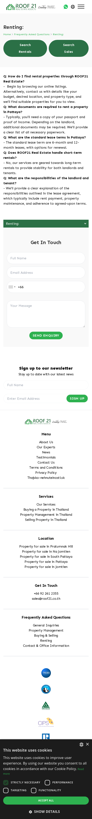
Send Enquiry (46, 335)
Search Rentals (25, 48)
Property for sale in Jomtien (46, 567)
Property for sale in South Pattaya (46, 557)
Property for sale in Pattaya (46, 562)
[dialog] (46, 779)
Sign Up (77, 398)
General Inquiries (46, 625)
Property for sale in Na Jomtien (46, 551)
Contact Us (46, 462)
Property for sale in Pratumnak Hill (46, 546)
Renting (46, 641)
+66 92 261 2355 (46, 593)
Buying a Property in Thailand (46, 509)
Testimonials (45, 457)
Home (7, 34)
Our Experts (46, 447)
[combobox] (12, 287)
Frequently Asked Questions (32, 34)
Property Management (46, 630)
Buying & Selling (46, 635)
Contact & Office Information (46, 646)
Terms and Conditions (46, 467)
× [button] (87, 744)
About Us (46, 442)
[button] (46, 811)
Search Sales (68, 48)
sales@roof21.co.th (46, 599)
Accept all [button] (46, 800)
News (46, 452)
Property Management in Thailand (46, 515)
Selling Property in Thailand (46, 520)
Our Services (46, 504)
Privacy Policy (46, 473)
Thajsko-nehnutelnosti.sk (46, 478)
